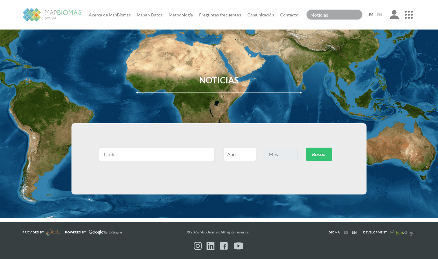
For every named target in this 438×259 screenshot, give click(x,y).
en (379, 14)
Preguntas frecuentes (220, 14)
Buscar (319, 154)
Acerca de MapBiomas (110, 14)
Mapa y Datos (150, 14)
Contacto (289, 14)
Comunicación (260, 14)
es (371, 14)
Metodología (181, 14)
